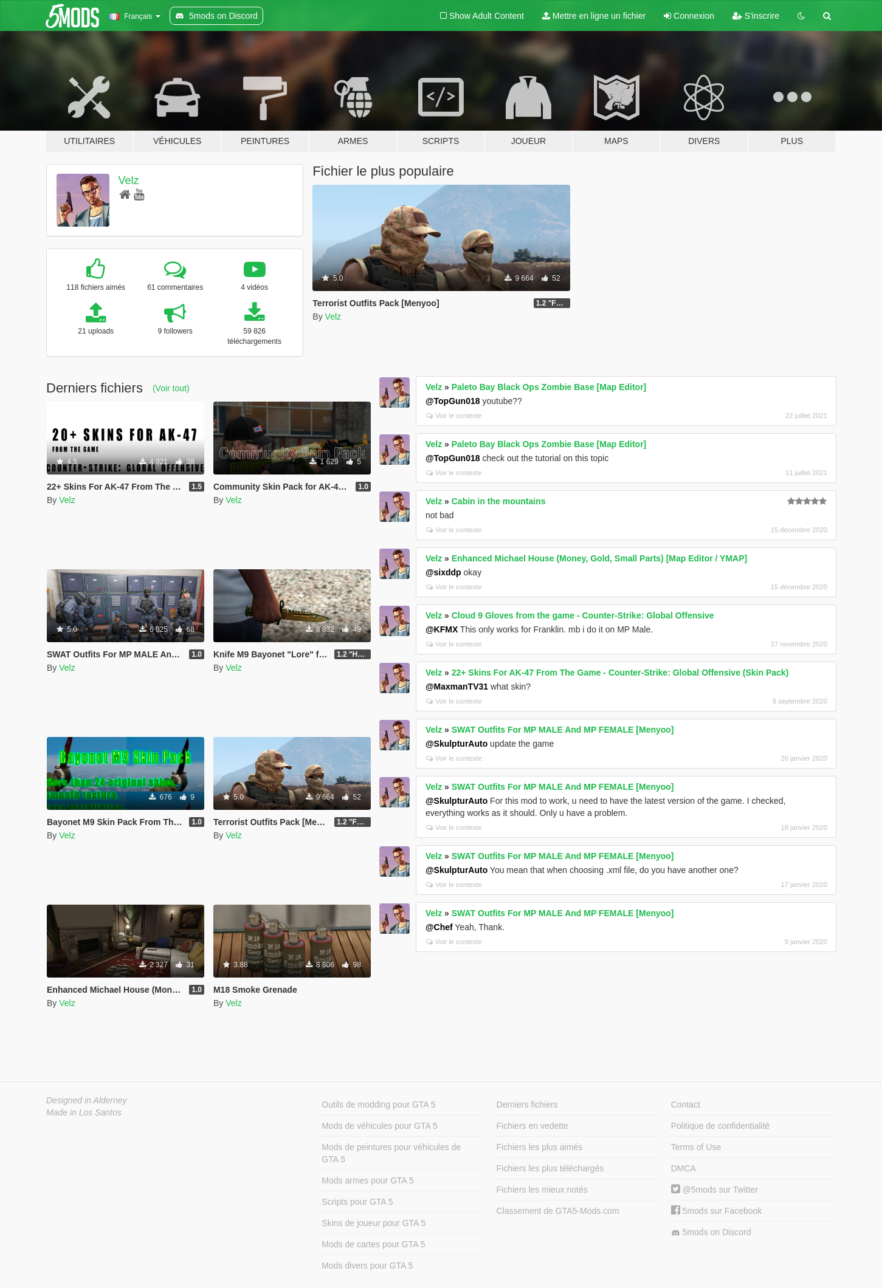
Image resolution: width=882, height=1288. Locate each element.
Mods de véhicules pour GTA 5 (379, 1126)
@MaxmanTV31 (456, 686)
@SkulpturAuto (456, 743)
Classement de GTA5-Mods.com (558, 1211)
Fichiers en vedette (532, 1126)
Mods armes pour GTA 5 (367, 1180)
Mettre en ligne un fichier (594, 16)
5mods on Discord (711, 1232)
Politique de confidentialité (720, 1126)
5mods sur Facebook (716, 1210)
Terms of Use (696, 1147)
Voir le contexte (454, 415)
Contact (685, 1104)
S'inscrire (755, 16)
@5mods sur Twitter (714, 1189)
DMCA (683, 1168)
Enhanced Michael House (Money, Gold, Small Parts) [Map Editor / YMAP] (599, 558)
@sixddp (443, 572)
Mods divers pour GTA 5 (367, 1265)
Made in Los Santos (84, 1112)
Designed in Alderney (86, 1100)
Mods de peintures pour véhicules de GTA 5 (391, 1153)
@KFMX (441, 629)
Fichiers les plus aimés (540, 1147)
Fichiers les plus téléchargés (550, 1168)
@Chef (439, 927)
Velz (129, 180)
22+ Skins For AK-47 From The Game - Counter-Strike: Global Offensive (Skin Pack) (620, 672)
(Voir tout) (171, 388)
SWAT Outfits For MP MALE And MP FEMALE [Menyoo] (563, 730)
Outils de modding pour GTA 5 (378, 1104)
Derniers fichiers (527, 1104)
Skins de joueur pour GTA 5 (373, 1223)
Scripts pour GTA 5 (357, 1202)
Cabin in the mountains (499, 501)
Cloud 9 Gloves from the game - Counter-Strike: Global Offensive (583, 615)
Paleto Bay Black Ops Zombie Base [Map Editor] (549, 387)
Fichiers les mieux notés (542, 1189)
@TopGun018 (452, 401)
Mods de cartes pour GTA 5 (373, 1244)
